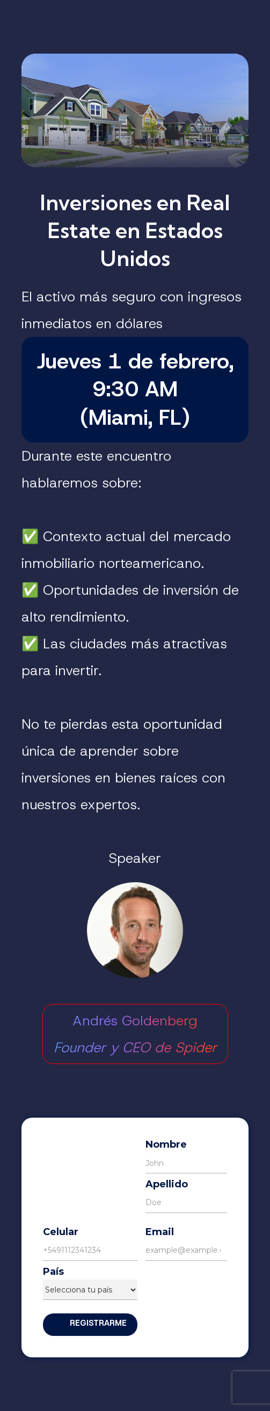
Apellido (166, 1184)
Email (159, 1232)
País (53, 1271)
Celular (60, 1232)
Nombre (166, 1144)
